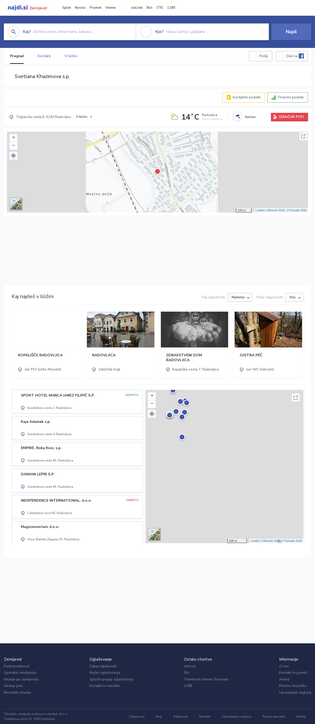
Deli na (295, 55)
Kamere (250, 117)
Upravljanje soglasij (295, 692)
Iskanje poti (13, 685)
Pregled (17, 56)
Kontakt (204, 716)
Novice (80, 7)
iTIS (159, 7)
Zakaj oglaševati (103, 666)
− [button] (13, 146)
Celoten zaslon (303, 136)
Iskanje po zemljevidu (21, 679)
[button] (13, 155)
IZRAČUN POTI (291, 117)
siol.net (137, 7)
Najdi (291, 32)
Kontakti (44, 56)
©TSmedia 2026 (296, 210)
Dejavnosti (137, 716)
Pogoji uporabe (273, 716)
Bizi (149, 7)
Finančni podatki (291, 97)
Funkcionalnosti (16, 666)
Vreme (110, 7)
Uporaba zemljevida (20, 672)
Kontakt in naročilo (104, 685)
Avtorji (284, 679)
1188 (171, 7)
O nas (284, 666)
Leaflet (259, 210)
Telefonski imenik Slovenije (206, 679)
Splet (66, 7)
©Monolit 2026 (275, 210)
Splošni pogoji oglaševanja (111, 679)
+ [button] (13, 138)
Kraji (159, 716)
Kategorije (180, 716)
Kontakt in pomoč (293, 672)
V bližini (71, 56)
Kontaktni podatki (247, 97)
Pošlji (263, 56)
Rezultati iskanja (17, 692)
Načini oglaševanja (104, 672)
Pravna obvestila (292, 685)
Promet (95, 7)
